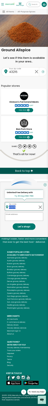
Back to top (24, 171)
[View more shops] (20, 4)
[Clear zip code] (36, 71)
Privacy (10, 356)
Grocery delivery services (16, 328)
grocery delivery (17, 258)
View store (24, 110)
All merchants (12, 319)
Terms (9, 359)
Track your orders (14, 350)
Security (10, 365)
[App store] (14, 383)
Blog (9, 362)
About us (10, 334)
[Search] (33, 4)
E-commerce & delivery (16, 322)
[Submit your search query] (29, 4)
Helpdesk (10, 353)
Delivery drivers (13, 325)
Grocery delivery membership (18, 347)
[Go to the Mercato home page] (9, 4)
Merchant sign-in (14, 331)
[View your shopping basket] (44, 4)
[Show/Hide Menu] (2, 4)
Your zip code (15, 68)
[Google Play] (31, 383)
